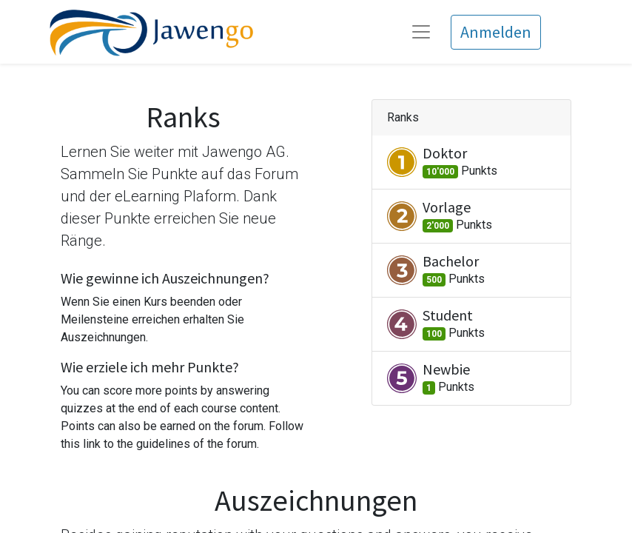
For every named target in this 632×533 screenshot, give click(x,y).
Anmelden (495, 31)
